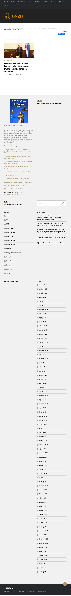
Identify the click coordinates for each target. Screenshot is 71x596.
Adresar (61, 1)
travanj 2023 (43, 421)
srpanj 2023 (43, 409)
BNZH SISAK (10, 237)
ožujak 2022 (43, 474)
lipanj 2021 (42, 507)
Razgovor (9, 270)
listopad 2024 (43, 351)
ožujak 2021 (43, 519)
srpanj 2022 (43, 458)
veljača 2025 (43, 339)
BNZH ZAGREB (11, 245)
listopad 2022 (43, 446)
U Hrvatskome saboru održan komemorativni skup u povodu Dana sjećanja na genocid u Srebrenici (18, 68)
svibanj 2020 (43, 556)
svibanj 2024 (43, 368)
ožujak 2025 (43, 335)
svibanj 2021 (43, 511)
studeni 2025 (43, 306)
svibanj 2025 (43, 327)
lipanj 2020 (42, 552)
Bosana (30, 1)
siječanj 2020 (43, 573)
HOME (6, 1)
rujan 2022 (42, 450)
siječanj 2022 (43, 482)
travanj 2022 (43, 470)
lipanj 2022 (42, 462)
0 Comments (17, 75)
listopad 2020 (43, 540)
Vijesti (8, 274)
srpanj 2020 (43, 548)
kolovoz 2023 (43, 405)
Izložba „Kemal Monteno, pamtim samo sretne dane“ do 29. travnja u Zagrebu (50, 225)
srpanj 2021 (42, 503)
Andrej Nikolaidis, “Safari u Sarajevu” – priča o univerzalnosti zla (51, 239)
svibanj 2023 (43, 417)
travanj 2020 (43, 560)
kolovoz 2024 (43, 359)
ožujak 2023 (43, 425)
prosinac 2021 (43, 487)
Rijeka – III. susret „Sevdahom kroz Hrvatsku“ (51, 244)
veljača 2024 (43, 380)
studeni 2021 (43, 491)
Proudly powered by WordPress (14, 592)
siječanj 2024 (43, 384)
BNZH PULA (10, 229)
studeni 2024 (43, 347)
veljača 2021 (43, 523)
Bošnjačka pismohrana (41, 1)
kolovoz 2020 (43, 544)
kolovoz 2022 (43, 454)
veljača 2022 (43, 478)
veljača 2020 (43, 569)
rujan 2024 (42, 355)
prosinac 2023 (43, 388)
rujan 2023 (42, 400)
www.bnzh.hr (8, 193)
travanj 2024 (43, 372)
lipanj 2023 (42, 413)
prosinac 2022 (43, 437)
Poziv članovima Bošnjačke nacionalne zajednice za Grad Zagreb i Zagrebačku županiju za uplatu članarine (49, 218)
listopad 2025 (43, 310)
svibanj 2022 (43, 466)
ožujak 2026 (43, 290)
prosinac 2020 (43, 532)
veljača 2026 (43, 294)
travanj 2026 (43, 286)
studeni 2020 (43, 536)
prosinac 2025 (43, 302)
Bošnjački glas (22, 1)
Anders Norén (42, 592)
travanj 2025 (43, 331)
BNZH (12, 1)
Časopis (8, 258)
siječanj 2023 (43, 433)
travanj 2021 (43, 515)
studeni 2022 (43, 441)
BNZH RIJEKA (10, 233)
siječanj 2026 (43, 298)
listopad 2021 (43, 495)
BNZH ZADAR (10, 241)
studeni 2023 (43, 392)
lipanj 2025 (42, 323)
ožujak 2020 (43, 564)
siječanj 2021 (43, 528)
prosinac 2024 (43, 343)
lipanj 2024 (42, 364)
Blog (7, 221)
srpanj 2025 (43, 318)
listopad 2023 (43, 396)
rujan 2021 (42, 499)
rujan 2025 (42, 314)
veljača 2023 (43, 429)
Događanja (53, 1)
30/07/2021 (7, 75)
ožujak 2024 (43, 376)
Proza (8, 266)
